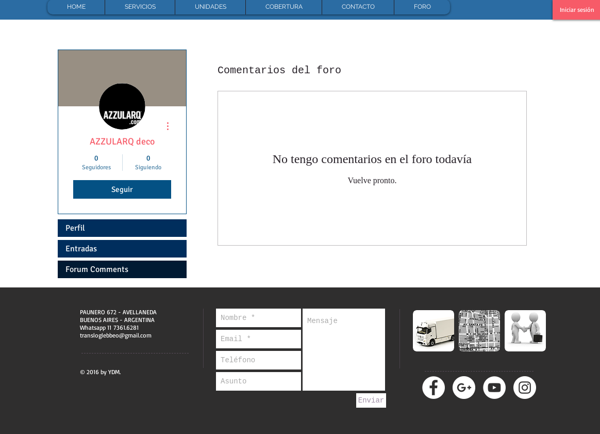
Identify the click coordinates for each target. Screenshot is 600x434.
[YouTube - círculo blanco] (494, 387)
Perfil (75, 228)
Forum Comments (96, 269)
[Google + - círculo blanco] (464, 387)
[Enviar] (371, 400)
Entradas (81, 249)
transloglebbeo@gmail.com (116, 335)
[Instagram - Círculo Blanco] (524, 387)
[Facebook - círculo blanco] (433, 387)
